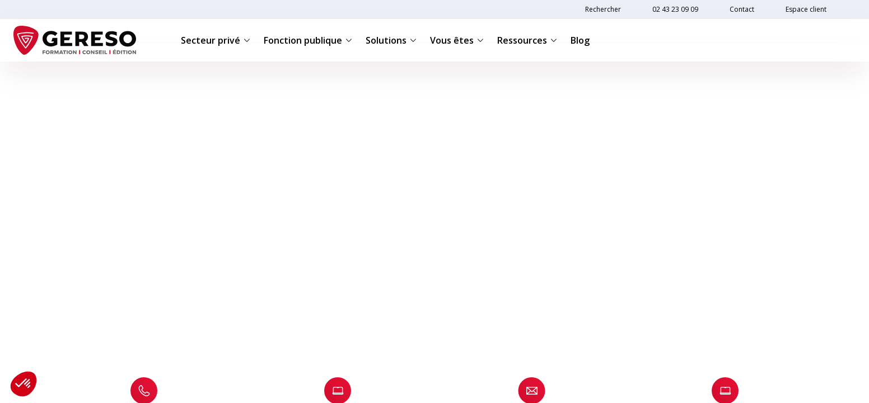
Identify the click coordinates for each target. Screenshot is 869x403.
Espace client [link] (806, 9)
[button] (23, 384)
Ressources (527, 40)
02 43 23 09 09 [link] (675, 9)
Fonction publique (308, 40)
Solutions (391, 40)
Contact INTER (97, 79)
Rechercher (603, 9)
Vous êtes (457, 40)
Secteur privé (215, 40)
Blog (580, 40)
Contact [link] (742, 9)
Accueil (49, 79)
